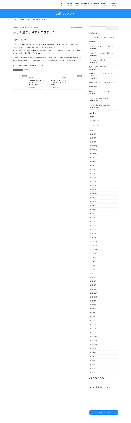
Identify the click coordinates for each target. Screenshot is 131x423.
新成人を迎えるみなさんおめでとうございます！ (102, 83)
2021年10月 (93, 345)
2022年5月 (93, 317)
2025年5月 (93, 174)
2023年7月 (93, 261)
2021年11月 (93, 341)
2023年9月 (93, 253)
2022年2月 (93, 329)
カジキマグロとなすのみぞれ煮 (98, 98)
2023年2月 (93, 281)
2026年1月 (93, 142)
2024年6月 (93, 217)
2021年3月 (93, 372)
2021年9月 (93, 349)
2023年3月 (93, 277)
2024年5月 (93, 221)
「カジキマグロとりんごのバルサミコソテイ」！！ (101, 38)
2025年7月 (93, 166)
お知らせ (92, 117)
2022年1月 (93, 333)
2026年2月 (93, 138)
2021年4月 (93, 368)
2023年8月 (93, 257)
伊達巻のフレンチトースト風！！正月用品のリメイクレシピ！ (103, 75)
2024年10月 (93, 201)
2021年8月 (93, 353)
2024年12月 (93, 194)
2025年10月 (93, 154)
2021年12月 (93, 337)
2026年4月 (93, 130)
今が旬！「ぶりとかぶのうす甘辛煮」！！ (101, 53)
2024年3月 (93, 229)
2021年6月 (93, 360)
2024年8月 (93, 209)
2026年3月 (93, 134)
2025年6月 (93, 170)
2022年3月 (93, 325)
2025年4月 (93, 178)
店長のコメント (76, 27)
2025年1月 (93, 190)
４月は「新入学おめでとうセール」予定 (101, 46)
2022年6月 (93, 313)
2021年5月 (93, 364)
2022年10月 (93, 297)
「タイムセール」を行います (97, 60)
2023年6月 (93, 265)
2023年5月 (93, 269)
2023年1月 (93, 285)
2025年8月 (93, 162)
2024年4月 (93, 225)
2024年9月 (93, 205)
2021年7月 (93, 356)
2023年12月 (93, 241)
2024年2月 (93, 233)
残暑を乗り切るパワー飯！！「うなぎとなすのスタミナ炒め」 (36, 82)
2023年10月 (93, 249)
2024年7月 (93, 213)
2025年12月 (93, 146)
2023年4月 (93, 273)
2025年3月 (93, 182)
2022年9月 (93, 301)
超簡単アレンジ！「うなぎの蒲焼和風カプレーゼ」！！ (58, 82)
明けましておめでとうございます (99, 91)
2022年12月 (93, 289)
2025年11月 (93, 150)
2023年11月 (93, 245)
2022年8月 (93, 305)
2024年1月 (93, 237)
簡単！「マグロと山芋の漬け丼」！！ (100, 67)
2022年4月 (93, 321)
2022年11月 (93, 293)
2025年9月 (93, 158)
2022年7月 (93, 309)
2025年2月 (93, 186)
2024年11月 (93, 197)
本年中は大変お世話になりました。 (99, 105)
